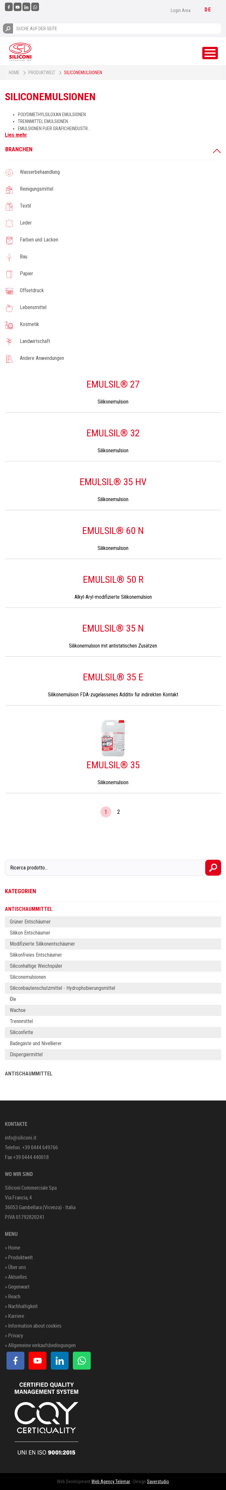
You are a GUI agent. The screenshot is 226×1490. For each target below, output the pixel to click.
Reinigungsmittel (36, 189)
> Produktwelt (19, 1257)
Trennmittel (21, 1021)
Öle (13, 999)
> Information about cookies (33, 1325)
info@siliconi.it (20, 1137)
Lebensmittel (33, 307)
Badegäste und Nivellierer (36, 1043)
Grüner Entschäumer (30, 922)
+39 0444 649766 (40, 1147)
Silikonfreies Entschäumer (36, 955)
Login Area (181, 10)
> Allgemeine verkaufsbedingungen (40, 1345)
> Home (12, 1247)
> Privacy (14, 1335)
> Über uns (15, 1267)
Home (14, 72)
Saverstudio (158, 1481)
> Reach (12, 1296)
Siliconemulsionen (28, 977)
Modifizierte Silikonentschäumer (42, 944)
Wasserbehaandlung (40, 172)
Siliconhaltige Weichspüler (36, 966)
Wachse (18, 1010)
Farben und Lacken (39, 240)
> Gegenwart (17, 1286)
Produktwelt (41, 72)
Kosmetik (29, 324)
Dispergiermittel (26, 1054)
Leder (26, 223)
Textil (25, 206)
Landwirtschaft (35, 341)
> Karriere (14, 1315)
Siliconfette (21, 1032)
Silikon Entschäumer (30, 933)
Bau (23, 256)
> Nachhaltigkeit (21, 1306)
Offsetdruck (32, 290)
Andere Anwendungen (42, 358)
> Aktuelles (16, 1276)
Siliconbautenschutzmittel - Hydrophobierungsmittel (62, 988)
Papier (26, 273)
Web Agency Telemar (110, 1481)
